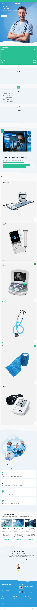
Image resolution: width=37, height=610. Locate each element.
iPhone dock (3, 345)
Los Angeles (3, 603)
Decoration (6, 526)
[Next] (36, 23)
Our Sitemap (15, 606)
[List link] (9, 592)
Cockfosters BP (3, 601)
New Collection (27, 600)
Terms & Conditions (16, 601)
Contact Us (15, 603)
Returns (14, 600)
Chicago (2, 605)
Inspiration (18, 526)
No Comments (30, 592)
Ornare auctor (4, 386)
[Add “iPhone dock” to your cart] (35, 381)
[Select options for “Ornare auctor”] (35, 422)
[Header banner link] (17, 1)
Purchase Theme (28, 606)
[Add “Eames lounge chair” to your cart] (35, 259)
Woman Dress (27, 601)
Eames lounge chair (4, 223)
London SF (2, 600)
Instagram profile (28, 598)
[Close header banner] (36, 1)
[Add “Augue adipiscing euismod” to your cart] (35, 218)
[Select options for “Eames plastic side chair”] (35, 300)
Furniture (3, 183)
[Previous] (1, 23)
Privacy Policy (15, 598)
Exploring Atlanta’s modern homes (28, 586)
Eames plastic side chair (5, 264)
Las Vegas (2, 606)
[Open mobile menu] (2, 3)
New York (2, 598)
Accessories (4, 306)
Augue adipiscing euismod (5, 182)
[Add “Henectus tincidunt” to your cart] (35, 341)
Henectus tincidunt (4, 304)
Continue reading (6, 539)
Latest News (15, 605)
